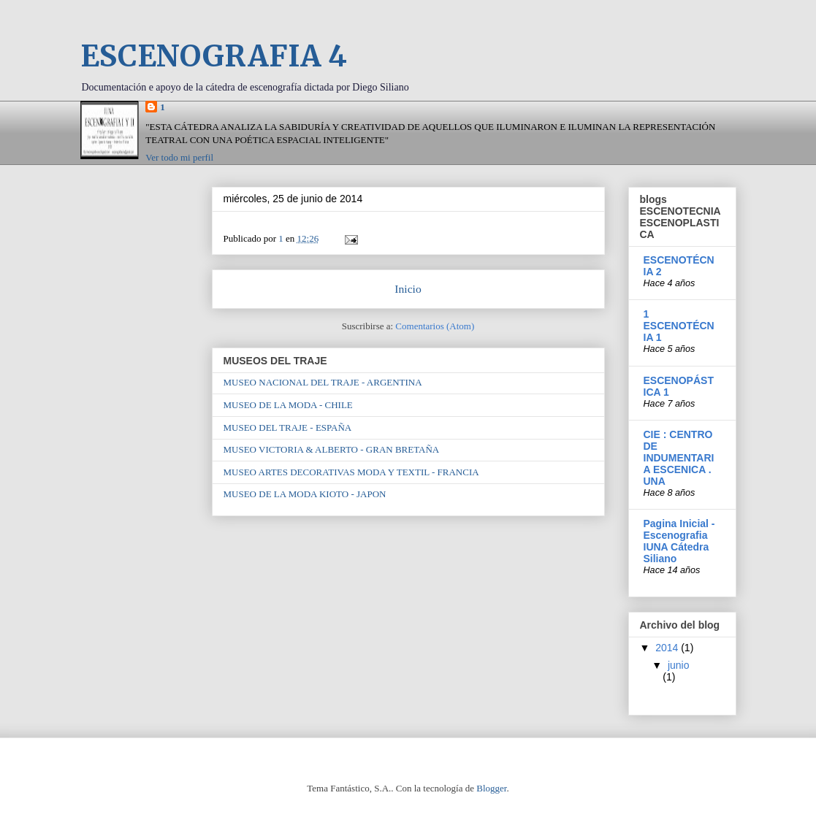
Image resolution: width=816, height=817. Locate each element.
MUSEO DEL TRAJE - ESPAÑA (288, 427)
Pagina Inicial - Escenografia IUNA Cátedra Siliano (679, 541)
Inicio (407, 289)
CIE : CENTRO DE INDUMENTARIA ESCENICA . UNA (679, 458)
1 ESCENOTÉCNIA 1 (679, 325)
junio (679, 665)
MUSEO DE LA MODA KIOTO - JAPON (305, 493)
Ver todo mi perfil (179, 157)
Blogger (491, 788)
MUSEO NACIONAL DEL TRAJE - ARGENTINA (323, 382)
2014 (668, 647)
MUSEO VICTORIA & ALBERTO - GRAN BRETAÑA (332, 449)
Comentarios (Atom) (434, 326)
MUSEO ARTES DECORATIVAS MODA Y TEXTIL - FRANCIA (351, 472)
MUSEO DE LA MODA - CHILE (288, 404)
